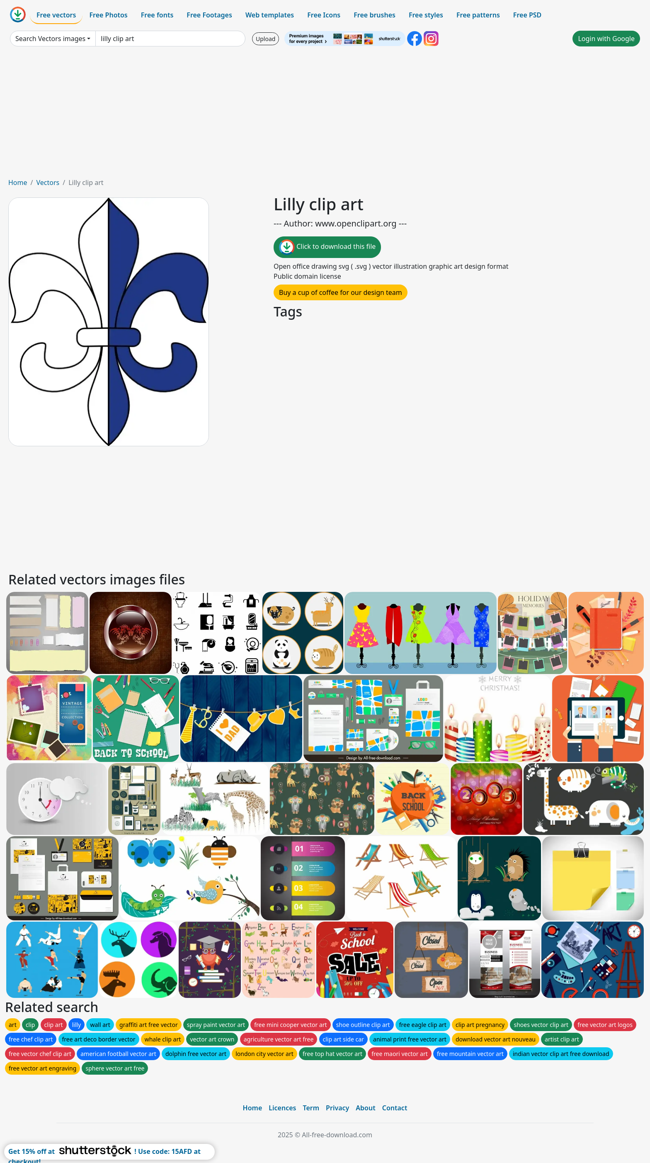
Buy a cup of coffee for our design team (340, 292)
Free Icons (323, 14)
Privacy (337, 1107)
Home (17, 182)
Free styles (426, 14)
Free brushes (374, 14)
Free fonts (157, 14)
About (365, 1107)
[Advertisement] (325, 115)
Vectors (47, 182)
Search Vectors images (50, 38)
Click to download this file (327, 247)
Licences (282, 1107)
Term (311, 1107)
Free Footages (209, 14)
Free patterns (478, 14)
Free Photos (108, 14)
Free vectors (56, 14)
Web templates (269, 14)
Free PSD (527, 14)
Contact (394, 1107)
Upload (265, 39)
